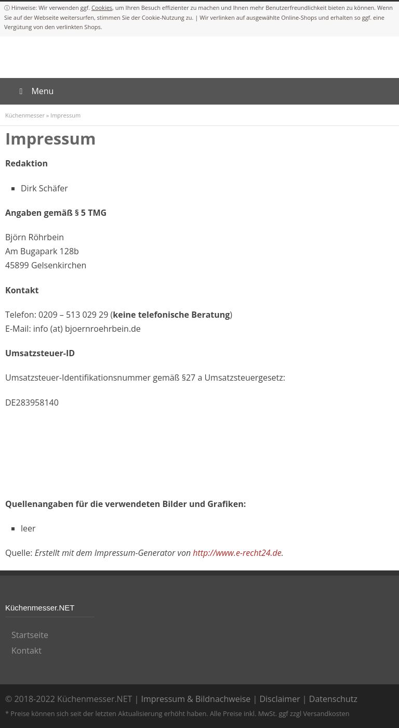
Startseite (29, 635)
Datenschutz (333, 699)
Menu (35, 91)
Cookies (101, 7)
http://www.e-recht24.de (237, 552)
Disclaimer (279, 699)
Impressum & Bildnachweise (195, 699)
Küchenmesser (25, 115)
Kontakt (26, 650)
